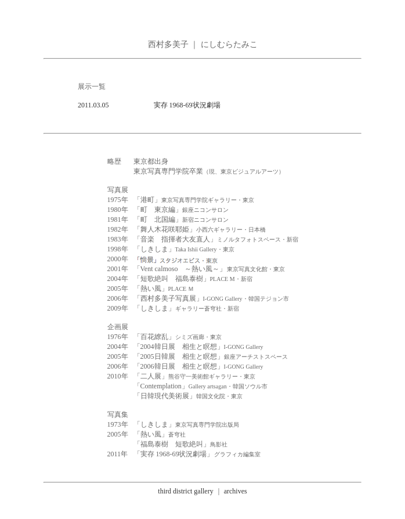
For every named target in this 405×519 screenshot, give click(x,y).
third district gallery (185, 491)
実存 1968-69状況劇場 (187, 105)
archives (235, 491)
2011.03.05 (93, 105)
